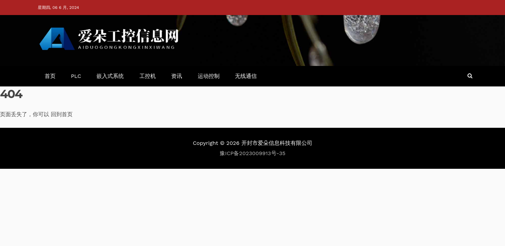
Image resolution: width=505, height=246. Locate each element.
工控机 (147, 76)
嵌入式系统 (110, 76)
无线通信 (246, 76)
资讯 (176, 76)
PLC (76, 76)
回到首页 (62, 114)
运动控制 (209, 76)
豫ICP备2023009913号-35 (252, 153)
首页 (50, 76)
